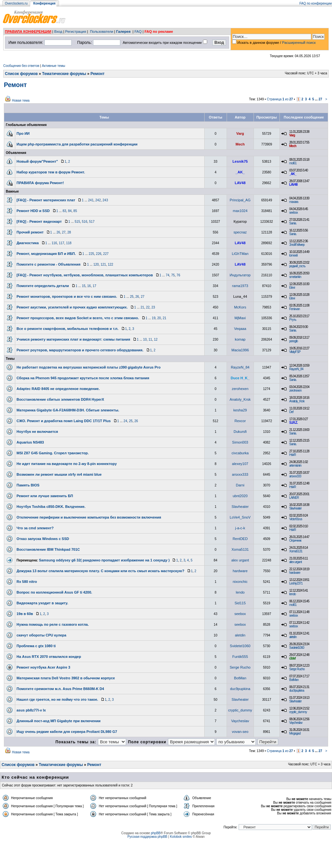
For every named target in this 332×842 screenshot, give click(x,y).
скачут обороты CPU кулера (41, 635)
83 (64, 211)
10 (145, 339)
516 (85, 221)
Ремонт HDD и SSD (33, 211)
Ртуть (292, 319)
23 (153, 307)
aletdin (240, 635)
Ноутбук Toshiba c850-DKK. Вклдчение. (51, 507)
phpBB (155, 833)
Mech (240, 144)
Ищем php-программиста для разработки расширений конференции (77, 144)
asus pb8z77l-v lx (31, 710)
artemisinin (295, 465)
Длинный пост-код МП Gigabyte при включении (59, 721)
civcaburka (240, 453)
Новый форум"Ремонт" (37, 161)
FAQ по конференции (316, 3)
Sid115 (240, 603)
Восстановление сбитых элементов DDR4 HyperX (60, 399)
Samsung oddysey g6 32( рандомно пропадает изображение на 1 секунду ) (104, 560)
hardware (240, 571)
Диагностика (28, 243)
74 (167, 275)
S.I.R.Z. (293, 422)
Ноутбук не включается (37, 432)
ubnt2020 (240, 496)
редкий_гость (297, 266)
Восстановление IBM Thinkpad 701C (48, 549)
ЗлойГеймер (296, 244)
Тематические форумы (64, 73)
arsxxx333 (240, 474)
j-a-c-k (240, 528)
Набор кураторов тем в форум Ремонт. (51, 172)
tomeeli (293, 255)
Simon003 (240, 442)
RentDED (239, 539)
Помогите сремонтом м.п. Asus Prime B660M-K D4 (60, 689)
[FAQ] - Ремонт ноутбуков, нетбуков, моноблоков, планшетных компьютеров (85, 275)
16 (89, 286)
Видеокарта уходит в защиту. (42, 603)
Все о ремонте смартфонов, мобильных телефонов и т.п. (67, 329)
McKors (240, 307)
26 (58, 232)
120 (96, 264)
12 (156, 339)
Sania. (292, 223)
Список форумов (21, 73)
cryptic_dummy (240, 710)
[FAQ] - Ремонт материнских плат (46, 200)
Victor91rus (295, 519)
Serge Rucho (240, 667)
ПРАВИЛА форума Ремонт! (40, 183)
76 (178, 275)
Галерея (123, 31)
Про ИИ (23, 133)
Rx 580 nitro (27, 582)
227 (106, 254)
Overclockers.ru (16, 3)
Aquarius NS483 (30, 442)
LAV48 (240, 183)
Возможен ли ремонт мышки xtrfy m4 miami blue (59, 474)
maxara (293, 202)
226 (98, 254)
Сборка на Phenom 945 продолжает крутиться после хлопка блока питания (83, 378)
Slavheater (240, 507)
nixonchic (240, 582)
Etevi (292, 287)
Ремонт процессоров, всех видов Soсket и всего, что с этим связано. (78, 318)
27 (320, 99)
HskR (292, 455)
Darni (240, 485)
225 (91, 254)
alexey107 (240, 464)
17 (94, 286)
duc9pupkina (240, 689)
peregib (293, 341)
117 (61, 243)
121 (103, 264)
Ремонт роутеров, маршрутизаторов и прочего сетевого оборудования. (80, 350)
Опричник (295, 540)
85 (75, 211)
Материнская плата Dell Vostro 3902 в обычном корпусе (66, 678)
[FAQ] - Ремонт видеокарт (39, 221)
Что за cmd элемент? (35, 528)
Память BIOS (28, 485)
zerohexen (240, 389)
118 (69, 243)
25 (132, 296)
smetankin (295, 277)
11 (150, 339)
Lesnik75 (240, 161)
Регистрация (75, 31)
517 (92, 221)
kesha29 (240, 410)
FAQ (138, 31)
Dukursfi (239, 432)
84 (70, 211)
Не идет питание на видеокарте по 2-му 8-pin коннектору (67, 464)
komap (240, 339)
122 (110, 264)
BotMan (240, 678)
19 (153, 318)
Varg (240, 133)
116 (54, 243)
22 (147, 307)
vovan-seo (240, 732)
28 (69, 232)
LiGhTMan (240, 254)
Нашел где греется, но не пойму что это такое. (57, 699)
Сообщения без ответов (21, 66)
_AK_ (240, 172)
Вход (58, 31)
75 (173, 275)
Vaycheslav (240, 721)
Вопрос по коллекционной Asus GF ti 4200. (54, 592)
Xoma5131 (240, 549)
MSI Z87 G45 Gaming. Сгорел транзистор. (53, 453)
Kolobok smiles (181, 836)
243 (105, 200)
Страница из (280, 99)
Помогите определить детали (43, 286)
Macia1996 (240, 350)
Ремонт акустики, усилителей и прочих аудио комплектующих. (72, 307)
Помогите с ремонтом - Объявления (48, 264)
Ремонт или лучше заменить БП (45, 496)
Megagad (295, 733)
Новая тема (21, 100)
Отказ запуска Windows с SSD (43, 539)
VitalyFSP (295, 352)
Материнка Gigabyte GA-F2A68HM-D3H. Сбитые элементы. (68, 410)
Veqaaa (240, 329)
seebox (293, 212)
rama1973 (240, 286)
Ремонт (97, 73)
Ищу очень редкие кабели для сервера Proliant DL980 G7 (67, 732)
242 (98, 200)
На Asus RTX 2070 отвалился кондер (49, 657)
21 (142, 307)
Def (291, 412)
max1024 (240, 211)
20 (159, 318)
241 (91, 200)
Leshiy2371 (295, 583)
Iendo (240, 592)
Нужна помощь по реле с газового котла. (53, 624)
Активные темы (53, 66)
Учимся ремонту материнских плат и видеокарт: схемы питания (73, 339)
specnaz (240, 232)
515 (77, 221)
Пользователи (101, 31)
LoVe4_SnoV (240, 517)
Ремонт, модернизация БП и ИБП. (46, 254)
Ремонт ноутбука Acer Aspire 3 (43, 667)
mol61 (292, 163)
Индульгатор (240, 275)
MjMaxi (240, 318)
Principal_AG (240, 200)
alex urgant (240, 560)
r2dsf (292, 658)
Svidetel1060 (240, 646)
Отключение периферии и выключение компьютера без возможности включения (89, 517)
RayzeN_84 (240, 367)
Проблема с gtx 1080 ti (36, 646)
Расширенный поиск (299, 42)
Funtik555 (240, 657)
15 (83, 286)
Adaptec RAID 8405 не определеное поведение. (58, 389)
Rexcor (240, 421)
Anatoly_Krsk (240, 399)
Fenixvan (294, 309)
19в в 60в (25, 614)
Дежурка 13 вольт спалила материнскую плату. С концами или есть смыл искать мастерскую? (100, 571)
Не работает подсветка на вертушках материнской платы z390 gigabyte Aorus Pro (88, 367)
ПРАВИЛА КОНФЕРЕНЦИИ (28, 31)
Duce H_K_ (240, 378)
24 (125, 421)
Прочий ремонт (30, 232)
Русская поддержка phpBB (147, 836)
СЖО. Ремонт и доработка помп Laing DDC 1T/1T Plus (64, 421)
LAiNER (294, 497)
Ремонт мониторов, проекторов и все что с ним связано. (67, 296)
